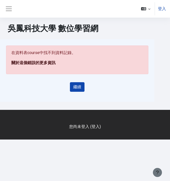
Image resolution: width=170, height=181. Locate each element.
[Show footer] (157, 172)
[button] (146, 9)
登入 (162, 8)
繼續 (77, 86)
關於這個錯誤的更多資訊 (33, 62)
